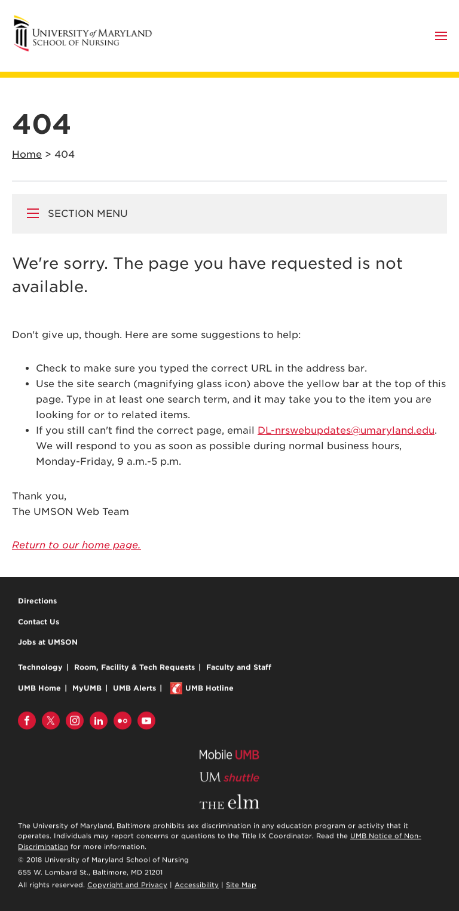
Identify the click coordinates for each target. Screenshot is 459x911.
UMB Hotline (209, 688)
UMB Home (39, 688)
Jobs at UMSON (48, 642)
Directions (37, 601)
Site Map (241, 886)
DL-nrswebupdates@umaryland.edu (346, 430)
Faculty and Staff (238, 667)
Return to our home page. (76, 545)
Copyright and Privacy (127, 886)
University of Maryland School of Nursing (86, 19)
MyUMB (87, 688)
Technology (40, 667)
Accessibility (197, 886)
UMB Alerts (134, 688)
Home (27, 154)
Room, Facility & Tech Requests (134, 667)
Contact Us (38, 622)
